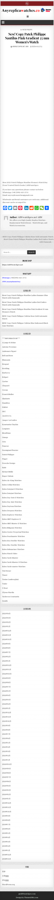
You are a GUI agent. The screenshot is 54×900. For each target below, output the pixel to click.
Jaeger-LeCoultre (9, 420)
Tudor (4, 584)
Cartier (5, 381)
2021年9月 (6, 725)
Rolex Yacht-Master (10, 558)
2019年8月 (6, 820)
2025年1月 (6, 626)
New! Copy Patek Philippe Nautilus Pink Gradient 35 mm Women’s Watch (27, 38)
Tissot (4, 575)
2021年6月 (6, 738)
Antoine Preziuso (9, 347)
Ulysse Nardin (8, 592)
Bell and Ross (7, 356)
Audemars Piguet (9, 351)
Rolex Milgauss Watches (12, 528)
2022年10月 (7, 674)
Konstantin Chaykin (10, 424)
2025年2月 (6, 622)
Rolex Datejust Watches (11, 493)
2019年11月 (6, 807)
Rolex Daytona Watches (11, 506)
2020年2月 (6, 794)
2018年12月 (6, 855)
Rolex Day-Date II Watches (13, 498)
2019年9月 (6, 816)
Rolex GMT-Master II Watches (14, 523)
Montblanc (6, 433)
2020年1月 (6, 799)
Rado (4, 468)
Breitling (5, 368)
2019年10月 (6, 812)
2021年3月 (6, 751)
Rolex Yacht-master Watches (13, 567)
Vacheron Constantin (10, 597)
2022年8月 (6, 682)
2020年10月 (7, 764)
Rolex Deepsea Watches (12, 511)
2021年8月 (6, 730)
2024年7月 (6, 652)
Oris (4, 442)
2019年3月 (6, 842)
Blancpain (6, 360)
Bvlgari (5, 377)
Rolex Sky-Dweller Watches (13, 545)
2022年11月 (6, 669)
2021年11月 (6, 717)
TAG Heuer (6, 571)
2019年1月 (6, 850)
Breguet (5, 364)
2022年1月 (6, 708)
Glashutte (6, 399)
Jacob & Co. (7, 416)
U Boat (5, 588)
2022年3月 (6, 700)
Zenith (4, 601)
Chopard (5, 386)
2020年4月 (6, 786)
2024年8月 (6, 648)
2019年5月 (6, 833)
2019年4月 (6, 837)
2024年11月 (6, 635)
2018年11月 (6, 859)
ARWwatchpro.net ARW (20, 46)
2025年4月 (6, 614)
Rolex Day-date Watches (12, 502)
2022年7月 (6, 687)
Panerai (5, 446)
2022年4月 (6, 695)
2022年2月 (6, 704)
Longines (6, 429)
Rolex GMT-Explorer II (11, 519)
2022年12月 (6, 665)
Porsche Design (8, 463)
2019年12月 (6, 803)
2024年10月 (6, 639)
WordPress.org (8, 884)
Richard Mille (7, 472)
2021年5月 (6, 743)
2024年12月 (6, 631)
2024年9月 (6, 644)
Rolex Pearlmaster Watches (13, 536)
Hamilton (6, 403)
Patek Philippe (27, 30)
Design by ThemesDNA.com (27, 897)
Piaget (4, 459)
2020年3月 (6, 790)
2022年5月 (6, 691)
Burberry (6, 373)
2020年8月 (6, 773)
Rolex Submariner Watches (13, 549)
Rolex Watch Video (9, 554)
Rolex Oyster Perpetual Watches (15, 532)
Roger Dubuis (7, 476)
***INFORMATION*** (11, 338)
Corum (5, 390)
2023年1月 (6, 661)
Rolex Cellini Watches (11, 485)
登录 (3, 871)
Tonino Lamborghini (10, 579)
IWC (4, 411)
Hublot (5, 407)
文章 (5, 876)
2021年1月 (6, 760)
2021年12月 (6, 713)
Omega (5, 437)
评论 (5, 880)
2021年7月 (6, 734)
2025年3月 (6, 618)
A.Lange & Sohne (9, 343)
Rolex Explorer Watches (12, 515)
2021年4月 (6, 747)
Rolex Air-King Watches (11, 480)
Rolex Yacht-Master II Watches (14, 562)
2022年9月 (6, 678)
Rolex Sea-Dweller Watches (13, 541)
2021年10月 (6, 721)
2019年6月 (6, 829)
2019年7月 (6, 824)
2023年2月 (6, 657)
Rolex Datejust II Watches (12, 489)
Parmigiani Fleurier (10, 450)
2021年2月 (6, 756)
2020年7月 (6, 777)
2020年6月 (6, 781)
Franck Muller (8, 394)
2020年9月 (6, 769)
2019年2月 (6, 846)
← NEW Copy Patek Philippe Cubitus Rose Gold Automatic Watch (27, 237)
